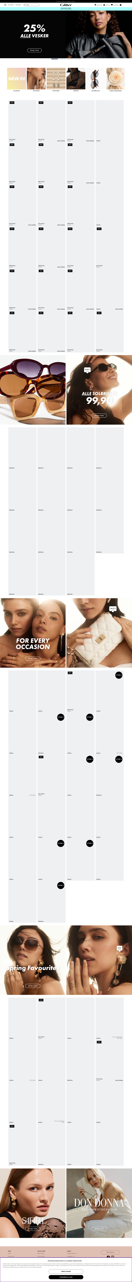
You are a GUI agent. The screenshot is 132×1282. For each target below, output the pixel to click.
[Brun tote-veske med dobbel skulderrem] (80, 163)
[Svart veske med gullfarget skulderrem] (51, 247)
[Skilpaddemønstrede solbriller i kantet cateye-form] (51, 532)
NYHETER (10, 5)
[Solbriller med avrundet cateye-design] (22, 532)
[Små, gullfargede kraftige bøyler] (22, 1103)
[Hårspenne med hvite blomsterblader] (80, 860)
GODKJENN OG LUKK (66, 1277)
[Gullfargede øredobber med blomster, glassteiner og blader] (80, 818)
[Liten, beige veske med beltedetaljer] (51, 1019)
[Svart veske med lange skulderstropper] (22, 205)
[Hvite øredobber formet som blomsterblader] (22, 691)
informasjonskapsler (36, 1267)
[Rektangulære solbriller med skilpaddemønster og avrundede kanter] (109, 448)
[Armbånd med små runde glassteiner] (22, 902)
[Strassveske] (51, 775)
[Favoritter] (115, 5)
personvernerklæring (10, 1267)
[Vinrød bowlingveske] (51, 205)
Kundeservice (71, 1256)
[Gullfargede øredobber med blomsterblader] (80, 1145)
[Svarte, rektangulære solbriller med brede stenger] (22, 574)
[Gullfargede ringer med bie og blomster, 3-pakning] (109, 1145)
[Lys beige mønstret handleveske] (51, 121)
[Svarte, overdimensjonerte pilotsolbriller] (80, 448)
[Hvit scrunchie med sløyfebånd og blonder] (80, 733)
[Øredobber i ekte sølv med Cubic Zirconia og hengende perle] (109, 733)
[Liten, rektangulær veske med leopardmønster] (80, 331)
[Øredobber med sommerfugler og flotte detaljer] (51, 1061)
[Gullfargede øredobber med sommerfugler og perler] (51, 818)
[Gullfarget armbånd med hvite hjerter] (51, 691)
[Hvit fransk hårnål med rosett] (109, 691)
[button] (107, 5)
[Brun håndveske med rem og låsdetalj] (51, 163)
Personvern (11, 1256)
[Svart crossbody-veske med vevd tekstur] (22, 331)
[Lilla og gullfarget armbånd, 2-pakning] (109, 1103)
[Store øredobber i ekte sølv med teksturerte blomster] (22, 775)
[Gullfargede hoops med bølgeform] (80, 1103)
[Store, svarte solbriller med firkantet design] (51, 490)
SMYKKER (18, 5)
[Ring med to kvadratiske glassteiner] (109, 860)
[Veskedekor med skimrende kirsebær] (109, 289)
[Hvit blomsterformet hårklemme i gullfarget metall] (51, 860)
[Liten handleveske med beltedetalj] (51, 289)
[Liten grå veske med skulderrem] (109, 331)
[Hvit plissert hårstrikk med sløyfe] (51, 902)
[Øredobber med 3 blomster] (22, 733)
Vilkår (9, 1253)
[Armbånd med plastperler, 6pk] (22, 818)
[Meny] (5, 5)
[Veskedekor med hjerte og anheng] (109, 205)
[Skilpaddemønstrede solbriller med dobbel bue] (80, 490)
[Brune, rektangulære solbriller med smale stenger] (51, 574)
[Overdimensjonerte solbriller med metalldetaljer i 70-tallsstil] (109, 490)
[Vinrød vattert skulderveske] (80, 205)
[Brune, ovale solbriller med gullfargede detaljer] (22, 448)
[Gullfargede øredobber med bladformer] (22, 860)
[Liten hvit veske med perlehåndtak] (80, 691)
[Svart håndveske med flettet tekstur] (109, 247)
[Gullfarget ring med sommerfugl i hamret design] (80, 1019)
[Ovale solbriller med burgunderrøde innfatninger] (51, 448)
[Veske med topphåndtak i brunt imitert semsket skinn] (80, 121)
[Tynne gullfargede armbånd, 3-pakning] (22, 1019)
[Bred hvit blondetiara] (80, 775)
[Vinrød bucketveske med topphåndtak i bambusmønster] (22, 247)
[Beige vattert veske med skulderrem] (22, 1145)
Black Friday (41, 1253)
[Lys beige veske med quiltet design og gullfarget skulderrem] (80, 247)
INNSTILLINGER (66, 1271)
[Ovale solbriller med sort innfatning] (109, 532)
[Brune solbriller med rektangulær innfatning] (80, 532)
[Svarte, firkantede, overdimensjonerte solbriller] (22, 490)
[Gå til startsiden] (66, 4)
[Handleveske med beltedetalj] (80, 289)
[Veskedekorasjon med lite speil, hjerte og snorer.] (109, 121)
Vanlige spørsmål (71, 1253)
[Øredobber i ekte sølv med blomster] (22, 1061)
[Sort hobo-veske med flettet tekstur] (51, 331)
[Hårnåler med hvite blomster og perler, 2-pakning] (51, 733)
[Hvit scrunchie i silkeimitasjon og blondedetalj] (109, 775)
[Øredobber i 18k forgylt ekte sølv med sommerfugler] (109, 1019)
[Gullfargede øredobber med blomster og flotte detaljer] (109, 818)
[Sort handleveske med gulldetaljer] (22, 121)
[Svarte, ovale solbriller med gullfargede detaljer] (80, 1061)
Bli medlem (110, 1252)
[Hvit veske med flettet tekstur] (22, 163)
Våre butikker (41, 1256)
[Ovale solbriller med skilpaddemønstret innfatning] (51, 1145)
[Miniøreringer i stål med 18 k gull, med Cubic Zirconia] (51, 1103)
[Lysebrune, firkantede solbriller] (80, 574)
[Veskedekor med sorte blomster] (109, 163)
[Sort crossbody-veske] (22, 289)
